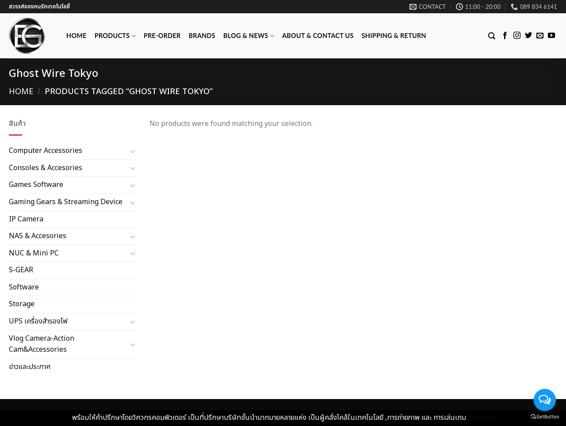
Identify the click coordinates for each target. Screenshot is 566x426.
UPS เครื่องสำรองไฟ (38, 321)
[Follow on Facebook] (505, 36)
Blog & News (248, 36)
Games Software (36, 184)
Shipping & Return (394, 35)
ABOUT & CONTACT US (318, 35)
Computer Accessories (45, 150)
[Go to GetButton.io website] (545, 417)
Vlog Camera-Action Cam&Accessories (41, 344)
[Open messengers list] (545, 400)
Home (76, 35)
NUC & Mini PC (34, 252)
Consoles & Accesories (45, 167)
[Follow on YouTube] (551, 36)
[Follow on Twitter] (528, 36)
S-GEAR (21, 270)
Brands (202, 35)
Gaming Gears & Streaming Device (65, 202)
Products (115, 36)
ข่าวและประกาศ (30, 366)
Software (24, 287)
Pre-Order (162, 35)
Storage (21, 304)
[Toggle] (132, 151)
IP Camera (26, 218)
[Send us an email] (539, 36)
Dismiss (481, 417)
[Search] (491, 36)
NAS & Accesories (37, 236)
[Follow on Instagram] (516, 36)
